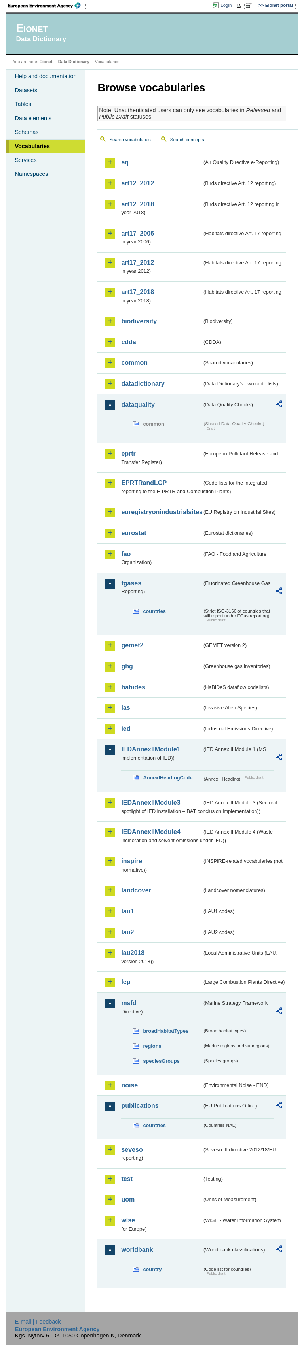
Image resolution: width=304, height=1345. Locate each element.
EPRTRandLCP (144, 482)
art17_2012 (137, 262)
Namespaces (31, 174)
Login (226, 5)
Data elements (33, 118)
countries (154, 611)
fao (126, 554)
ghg (127, 666)
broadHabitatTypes (165, 1031)
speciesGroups (161, 1061)
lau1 (127, 911)
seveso (131, 1149)
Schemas (26, 132)
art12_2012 (137, 183)
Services (25, 160)
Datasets (26, 90)
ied (125, 728)
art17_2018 (137, 292)
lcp (125, 982)
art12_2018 (137, 204)
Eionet (46, 61)
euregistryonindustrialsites (161, 512)
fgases (131, 583)
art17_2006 (137, 233)
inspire (131, 861)
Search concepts (187, 139)
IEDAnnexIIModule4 (150, 831)
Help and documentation (45, 76)
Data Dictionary (73, 61)
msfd (128, 1003)
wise (128, 1220)
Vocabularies (32, 146)
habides (133, 687)
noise (129, 1085)
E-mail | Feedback (38, 1322)
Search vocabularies (129, 139)
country (152, 1269)
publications (139, 1105)
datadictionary (142, 383)
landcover (136, 890)
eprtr (128, 453)
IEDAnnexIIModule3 (150, 802)
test (126, 1178)
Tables (23, 104)
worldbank (137, 1249)
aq (125, 162)
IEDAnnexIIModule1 (150, 749)
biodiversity (139, 321)
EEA (47, 5)
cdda (128, 342)
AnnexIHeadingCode (167, 778)
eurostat (133, 533)
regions (152, 1046)
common (134, 362)
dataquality (137, 404)
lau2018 (132, 952)
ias (125, 707)
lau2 (127, 932)
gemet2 (132, 645)
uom (128, 1199)
